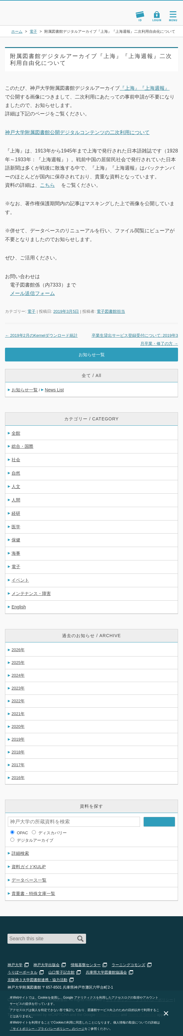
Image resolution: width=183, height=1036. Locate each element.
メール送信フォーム (32, 293)
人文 (16, 486)
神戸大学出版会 (46, 965)
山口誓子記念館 (61, 972)
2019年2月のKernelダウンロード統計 (41, 335)
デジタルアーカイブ (35, 840)
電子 (31, 311)
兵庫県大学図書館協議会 (106, 972)
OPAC (22, 832)
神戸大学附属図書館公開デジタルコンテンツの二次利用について (77, 132)
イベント (20, 580)
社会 (16, 459)
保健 (16, 539)
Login (157, 16)
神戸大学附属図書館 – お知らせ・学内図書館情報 (33, 10)
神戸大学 (14, 965)
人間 (16, 499)
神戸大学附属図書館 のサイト (26, 17)
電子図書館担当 (111, 311)
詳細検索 (20, 853)
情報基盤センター (86, 965)
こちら (47, 185)
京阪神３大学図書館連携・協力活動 (37, 980)
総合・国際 (22, 446)
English (19, 606)
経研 (16, 513)
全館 (16, 433)
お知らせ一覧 (92, 354)
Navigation (173, 16)
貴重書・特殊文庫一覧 (33, 893)
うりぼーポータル (22, 972)
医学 (16, 526)
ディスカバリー (52, 832)
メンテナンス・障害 (31, 593)
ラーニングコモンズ (128, 965)
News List (54, 389)
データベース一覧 (29, 880)
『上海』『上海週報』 (145, 88)
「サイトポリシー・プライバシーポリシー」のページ (47, 1028)
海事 (16, 553)
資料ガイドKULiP (29, 866)
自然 (16, 473)
